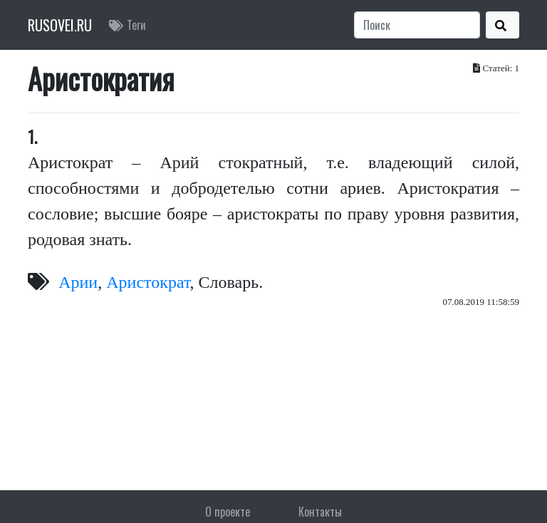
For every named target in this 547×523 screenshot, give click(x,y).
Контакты (320, 511)
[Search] (417, 24)
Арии (78, 282)
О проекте (227, 511)
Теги (127, 24)
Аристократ (147, 282)
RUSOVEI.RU (60, 25)
